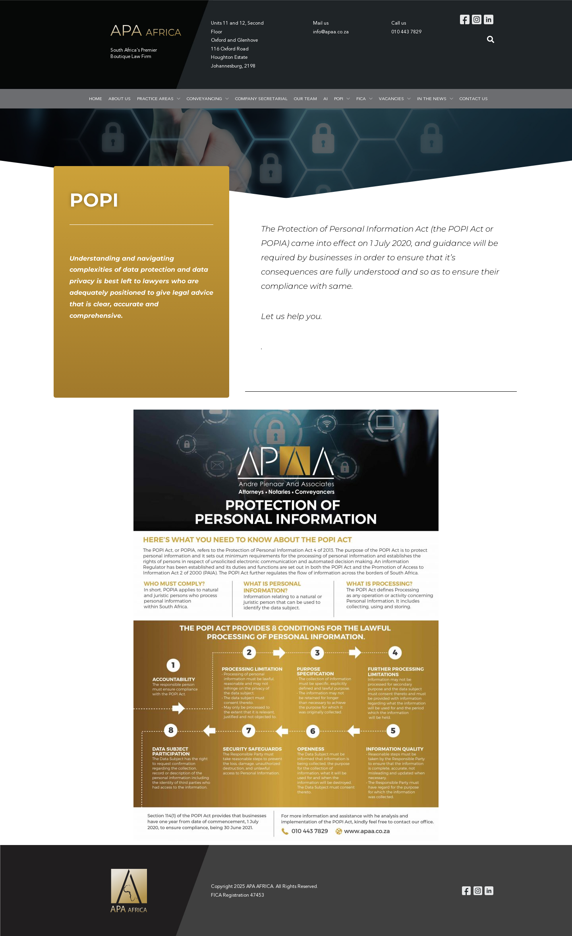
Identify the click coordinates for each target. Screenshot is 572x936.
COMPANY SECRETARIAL (261, 98)
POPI (338, 98)
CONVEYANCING (204, 98)
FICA (361, 98)
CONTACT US (474, 98)
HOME (95, 98)
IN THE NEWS (431, 98)
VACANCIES (391, 98)
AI (325, 98)
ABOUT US (119, 98)
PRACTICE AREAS (155, 98)
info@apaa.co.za (331, 32)
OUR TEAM (305, 98)
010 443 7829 (406, 32)
